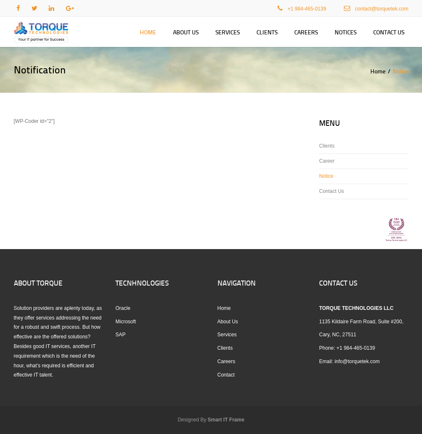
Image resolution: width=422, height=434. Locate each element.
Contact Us (388, 32)
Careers (306, 32)
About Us (186, 32)
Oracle (122, 308)
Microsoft (125, 322)
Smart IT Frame (226, 420)
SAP (120, 335)
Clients (267, 32)
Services (227, 32)
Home (148, 32)
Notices (345, 32)
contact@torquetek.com (382, 9)
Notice (326, 176)
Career (327, 161)
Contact (226, 375)
